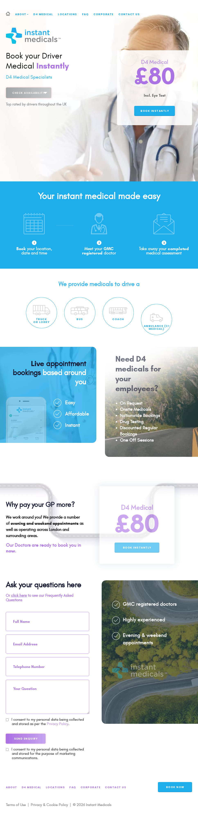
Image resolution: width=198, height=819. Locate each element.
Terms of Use (16, 805)
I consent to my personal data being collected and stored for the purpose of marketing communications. (45, 753)
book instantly (155, 111)
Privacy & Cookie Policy (49, 805)
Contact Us (129, 14)
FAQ (85, 14)
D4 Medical (43, 14)
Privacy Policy (57, 724)
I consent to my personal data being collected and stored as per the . (45, 721)
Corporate (103, 14)
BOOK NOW (175, 787)
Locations (67, 14)
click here (19, 595)
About (21, 14)
